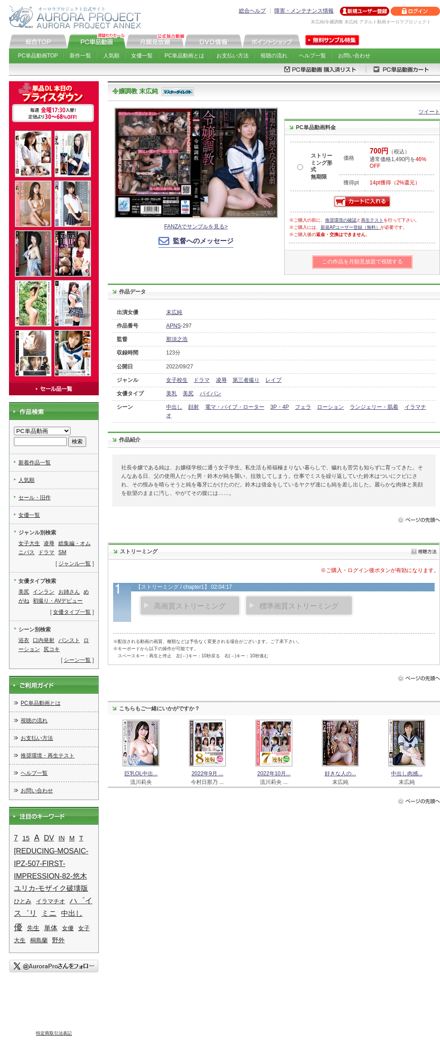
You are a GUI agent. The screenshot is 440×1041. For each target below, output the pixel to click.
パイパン (210, 393)
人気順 (111, 55)
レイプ (273, 380)
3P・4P (279, 407)
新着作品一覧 (34, 462)
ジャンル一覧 (74, 563)
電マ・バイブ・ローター (234, 407)
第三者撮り (246, 380)
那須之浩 (177, 339)
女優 (68, 928)
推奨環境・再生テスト (48, 755)
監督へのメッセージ (203, 241)
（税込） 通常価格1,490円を (398, 159)
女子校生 (177, 380)
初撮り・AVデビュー (58, 601)
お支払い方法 (232, 55)
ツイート (429, 112)
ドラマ (202, 380)
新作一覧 (80, 55)
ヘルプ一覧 (312, 55)
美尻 (188, 393)
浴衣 (23, 640)
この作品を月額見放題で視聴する (362, 261)
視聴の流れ (273, 55)
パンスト (69, 640)
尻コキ (52, 649)
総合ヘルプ (252, 11)
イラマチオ (50, 901)
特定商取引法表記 (54, 1033)
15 (26, 838)
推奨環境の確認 (340, 220)
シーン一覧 (77, 660)
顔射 (193, 407)
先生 (33, 928)
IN (61, 838)
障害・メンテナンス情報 (304, 11)
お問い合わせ (354, 55)
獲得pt (351, 182)
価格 (348, 158)
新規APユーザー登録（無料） (350, 227)
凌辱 (221, 380)
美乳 (171, 393)
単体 (50, 928)
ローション (330, 407)
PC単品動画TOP (38, 55)
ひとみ (22, 901)
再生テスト (372, 220)
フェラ (303, 407)
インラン (43, 592)
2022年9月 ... (208, 773)
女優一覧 (142, 55)
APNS (173, 326)
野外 (58, 940)
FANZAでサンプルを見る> (196, 226)
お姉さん (69, 592)
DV (49, 838)
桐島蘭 (39, 940)
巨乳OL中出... (141, 773)
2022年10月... (273, 773)
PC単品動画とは (185, 55)
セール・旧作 (34, 497)
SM (62, 552)
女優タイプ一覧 (72, 612)
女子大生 (29, 543)
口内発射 (43, 640)
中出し (174, 407)
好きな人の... (340, 773)
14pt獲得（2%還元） (395, 182)
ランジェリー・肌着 (374, 407)
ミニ (49, 913)
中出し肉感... (406, 773)
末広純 (174, 312)
